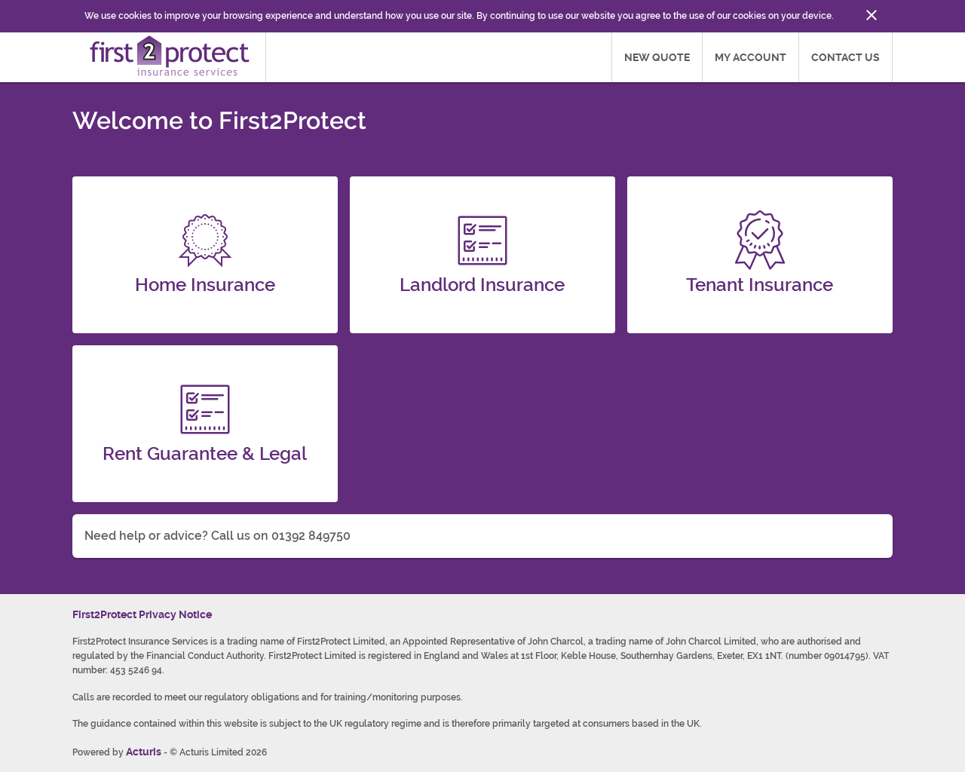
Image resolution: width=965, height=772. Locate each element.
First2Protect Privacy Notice (142, 614)
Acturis (143, 752)
